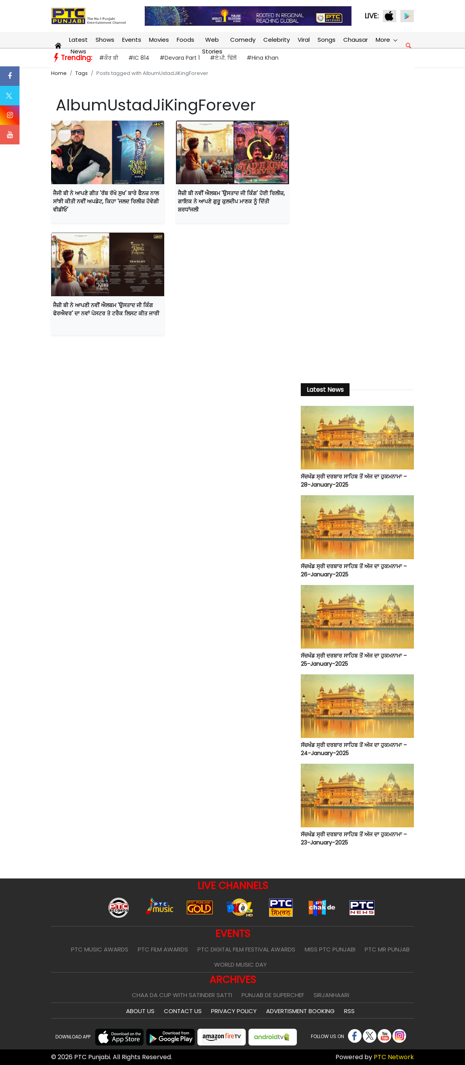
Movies (159, 40)
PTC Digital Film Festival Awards (246, 949)
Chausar (355, 40)
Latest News (78, 45)
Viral (304, 40)
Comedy (243, 40)
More (386, 40)
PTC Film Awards (163, 949)
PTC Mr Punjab (387, 949)
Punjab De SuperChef (272, 995)
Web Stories (212, 45)
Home (59, 73)
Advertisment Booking (300, 1011)
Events (131, 40)
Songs (326, 40)
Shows (105, 40)
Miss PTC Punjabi (330, 949)
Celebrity (276, 40)
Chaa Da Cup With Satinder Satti (182, 995)
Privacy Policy (234, 1011)
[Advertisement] (357, 247)
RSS (349, 1011)
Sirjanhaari (331, 995)
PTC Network (394, 1057)
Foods (185, 40)
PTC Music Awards (99, 949)
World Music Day (240, 964)
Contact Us (183, 1011)
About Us (140, 1011)
